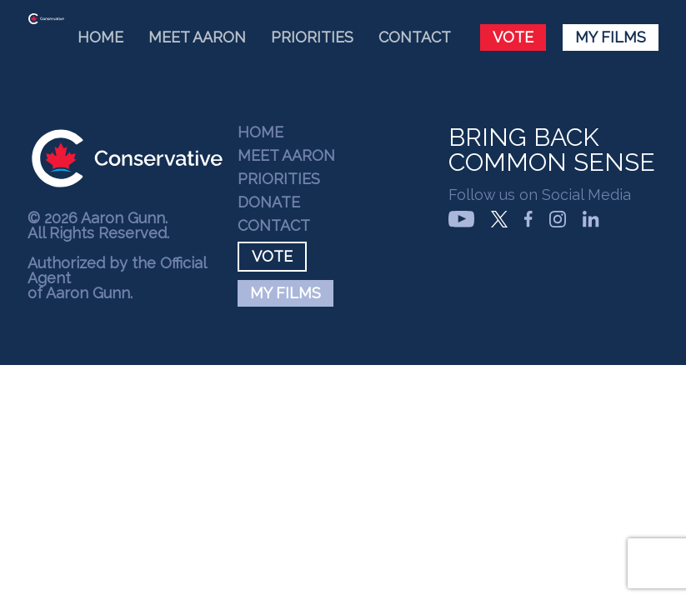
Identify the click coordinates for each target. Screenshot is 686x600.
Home (100, 37)
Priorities (312, 37)
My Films (610, 37)
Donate (269, 202)
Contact (414, 37)
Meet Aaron (197, 37)
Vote (513, 37)
